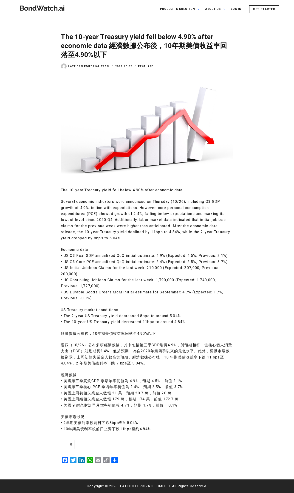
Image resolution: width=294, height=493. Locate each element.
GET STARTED (264, 9)
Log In (236, 9)
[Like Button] (65, 444)
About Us (216, 9)
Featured (146, 66)
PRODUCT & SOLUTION (180, 9)
